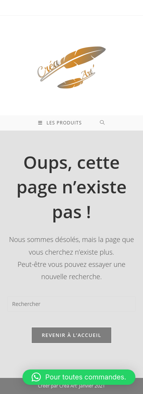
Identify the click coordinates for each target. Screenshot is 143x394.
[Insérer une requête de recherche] (71, 304)
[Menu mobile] (60, 123)
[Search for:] (102, 123)
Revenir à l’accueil (71, 335)
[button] (78, 377)
